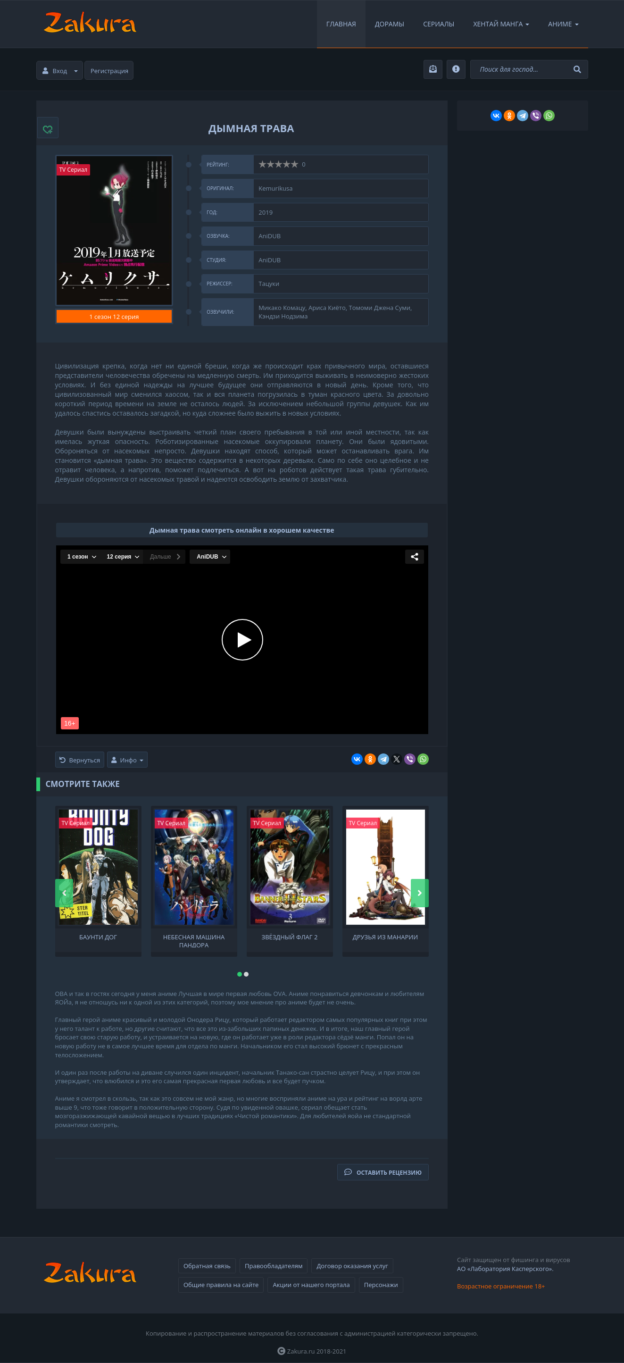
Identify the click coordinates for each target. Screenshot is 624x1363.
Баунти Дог (98, 937)
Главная (341, 23)
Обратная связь (207, 1266)
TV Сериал (73, 170)
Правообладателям (273, 1266)
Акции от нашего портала (311, 1284)
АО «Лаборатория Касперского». (505, 1268)
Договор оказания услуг (352, 1266)
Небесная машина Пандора (194, 940)
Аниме (563, 23)
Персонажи (381, 1284)
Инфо (127, 760)
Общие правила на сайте (220, 1284)
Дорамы (389, 23)
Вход (60, 71)
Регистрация (109, 71)
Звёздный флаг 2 (290, 937)
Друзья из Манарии (385, 937)
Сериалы (438, 23)
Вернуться (79, 760)
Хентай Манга (501, 23)
